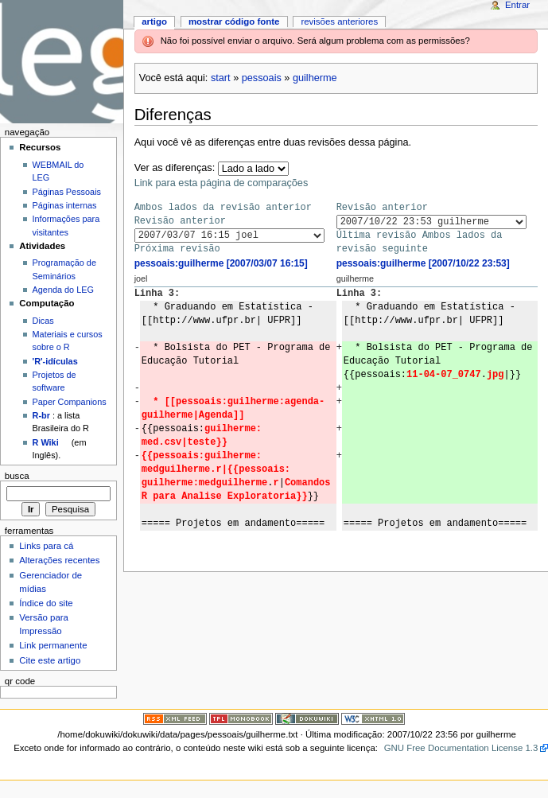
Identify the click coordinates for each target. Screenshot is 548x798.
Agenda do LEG (63, 289)
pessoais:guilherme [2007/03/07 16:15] (221, 263)
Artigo (154, 21)
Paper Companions (70, 402)
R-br (41, 415)
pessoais (262, 78)
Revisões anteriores (339, 21)
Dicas (43, 320)
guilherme (315, 78)
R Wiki (46, 442)
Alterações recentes (59, 560)
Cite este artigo (49, 660)
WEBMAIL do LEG (58, 171)
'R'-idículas (55, 361)
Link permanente (53, 645)
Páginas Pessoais (67, 192)
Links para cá (46, 546)
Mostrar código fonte (234, 21)
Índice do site (46, 603)
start (221, 78)
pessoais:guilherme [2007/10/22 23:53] (423, 263)
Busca (17, 476)
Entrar (517, 5)
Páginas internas (65, 205)
